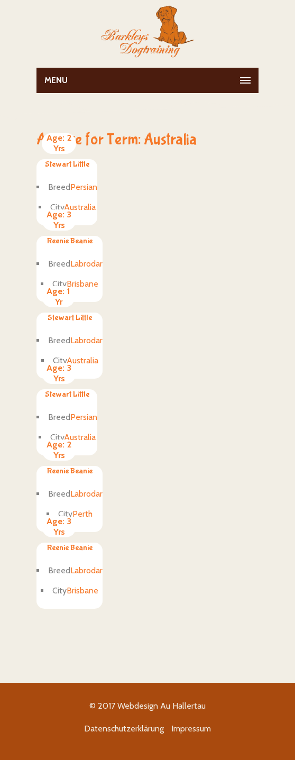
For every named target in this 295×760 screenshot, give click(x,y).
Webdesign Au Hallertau (161, 706)
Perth (82, 514)
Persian (83, 187)
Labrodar (86, 264)
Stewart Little (67, 164)
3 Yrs (59, 219)
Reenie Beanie (70, 241)
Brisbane (82, 284)
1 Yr (58, 296)
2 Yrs (59, 143)
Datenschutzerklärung (124, 729)
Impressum (191, 729)
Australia (80, 207)
